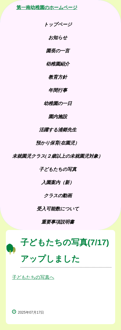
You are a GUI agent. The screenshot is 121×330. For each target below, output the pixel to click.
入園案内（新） (57, 182)
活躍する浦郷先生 (57, 129)
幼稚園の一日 (58, 103)
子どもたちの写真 (60, 169)
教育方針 (57, 77)
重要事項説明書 (57, 221)
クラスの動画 (58, 195)
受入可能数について (58, 208)
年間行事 (57, 90)
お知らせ (57, 37)
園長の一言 (57, 50)
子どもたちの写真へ (33, 277)
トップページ (58, 24)
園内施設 (57, 116)
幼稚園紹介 (57, 63)
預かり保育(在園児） (57, 142)
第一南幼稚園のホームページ (46, 7)
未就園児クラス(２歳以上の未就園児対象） (57, 156)
